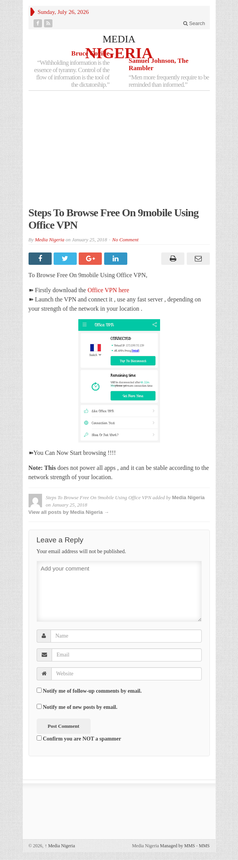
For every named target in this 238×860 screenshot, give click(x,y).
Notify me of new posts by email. (80, 707)
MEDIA (119, 39)
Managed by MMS (177, 845)
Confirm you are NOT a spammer (79, 738)
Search (194, 23)
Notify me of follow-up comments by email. (92, 691)
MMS (204, 845)
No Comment (125, 239)
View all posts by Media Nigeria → (69, 512)
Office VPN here (109, 290)
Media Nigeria (49, 239)
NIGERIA (119, 52)
